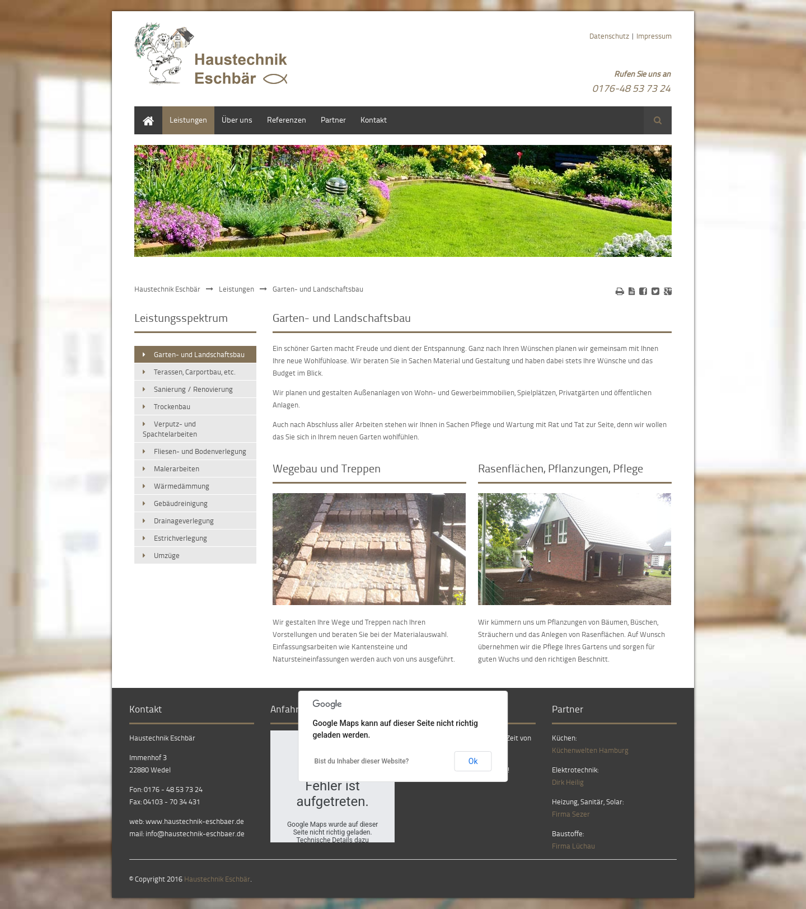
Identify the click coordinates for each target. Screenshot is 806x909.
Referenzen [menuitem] (286, 119)
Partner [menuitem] (333, 119)
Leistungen (236, 289)
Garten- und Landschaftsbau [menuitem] (199, 354)
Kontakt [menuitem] (373, 119)
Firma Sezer (571, 814)
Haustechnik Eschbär (167, 289)
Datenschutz (609, 36)
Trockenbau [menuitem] (172, 406)
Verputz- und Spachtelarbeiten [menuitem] (170, 429)
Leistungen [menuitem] (188, 119)
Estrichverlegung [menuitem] (180, 538)
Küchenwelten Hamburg (590, 750)
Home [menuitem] (144, 111)
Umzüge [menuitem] (167, 555)
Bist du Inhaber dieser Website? (362, 761)
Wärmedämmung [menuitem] (181, 486)
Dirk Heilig (568, 782)
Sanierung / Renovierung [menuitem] (193, 389)
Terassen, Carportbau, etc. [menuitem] (195, 372)
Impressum (654, 36)
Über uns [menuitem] (237, 119)
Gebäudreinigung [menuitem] (181, 503)
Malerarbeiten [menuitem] (176, 468)
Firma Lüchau (573, 846)
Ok (473, 761)
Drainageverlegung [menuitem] (184, 521)
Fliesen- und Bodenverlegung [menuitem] (200, 451)
